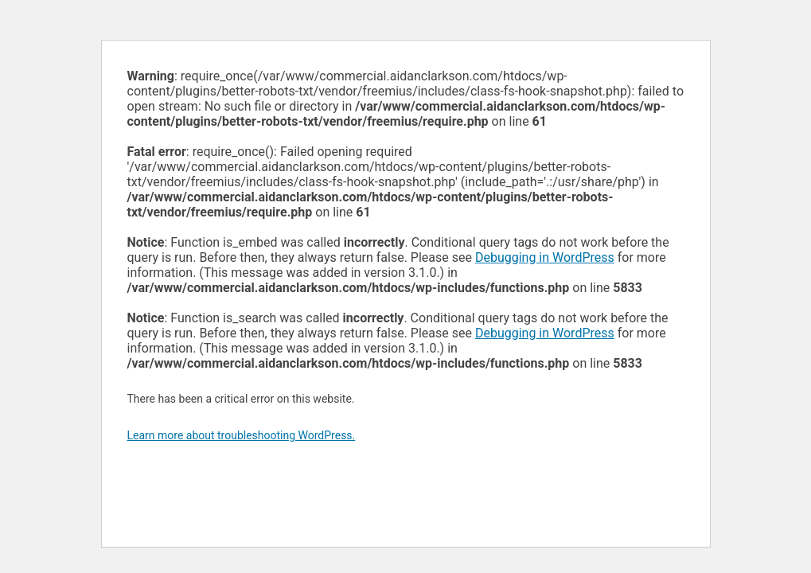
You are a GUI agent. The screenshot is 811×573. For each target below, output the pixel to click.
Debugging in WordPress (544, 257)
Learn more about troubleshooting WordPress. (241, 435)
